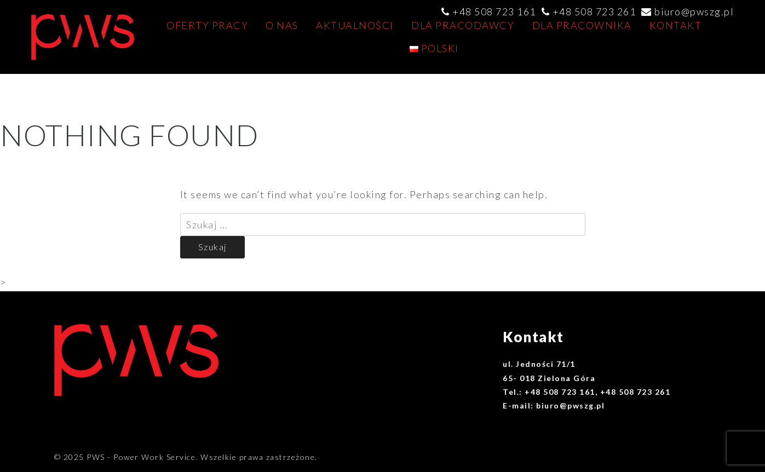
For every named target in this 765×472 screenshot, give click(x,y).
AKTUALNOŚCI (355, 25)
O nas (282, 25)
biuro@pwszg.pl (694, 11)
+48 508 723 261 (594, 11)
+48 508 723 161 (494, 11)
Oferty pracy (207, 25)
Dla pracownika (582, 25)
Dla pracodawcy (462, 25)
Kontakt (675, 25)
